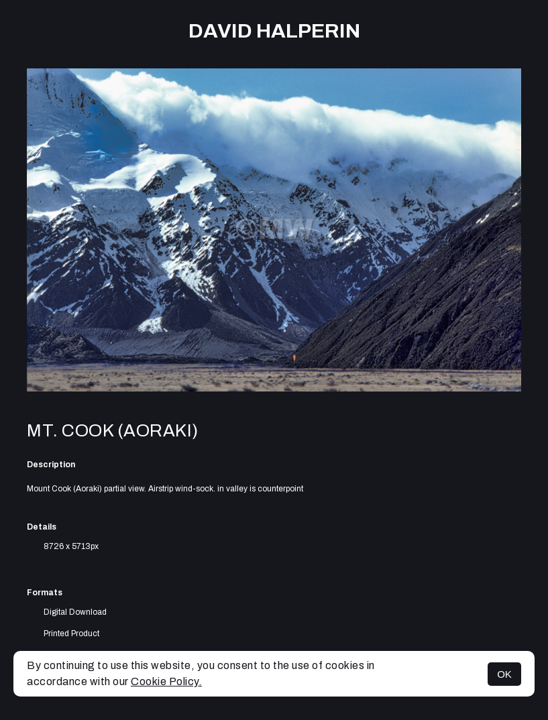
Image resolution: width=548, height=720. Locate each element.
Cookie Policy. (166, 681)
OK (504, 674)
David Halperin (274, 31)
